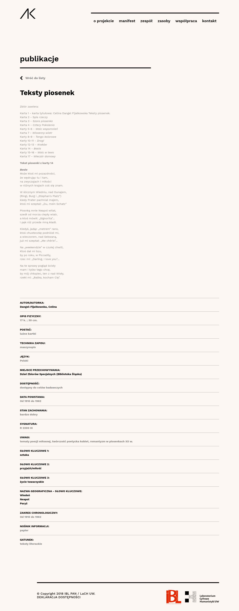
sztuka (24, 454)
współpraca (186, 21)
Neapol (24, 499)
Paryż (23, 503)
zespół (146, 21)
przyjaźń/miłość (31, 468)
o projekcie (104, 21)
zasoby (164, 21)
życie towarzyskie (32, 481)
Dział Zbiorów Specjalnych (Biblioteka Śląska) (51, 374)
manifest (127, 21)
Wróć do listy (35, 78)
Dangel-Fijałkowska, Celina (38, 306)
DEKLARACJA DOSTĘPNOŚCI (59, 597)
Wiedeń (25, 495)
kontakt (209, 21)
